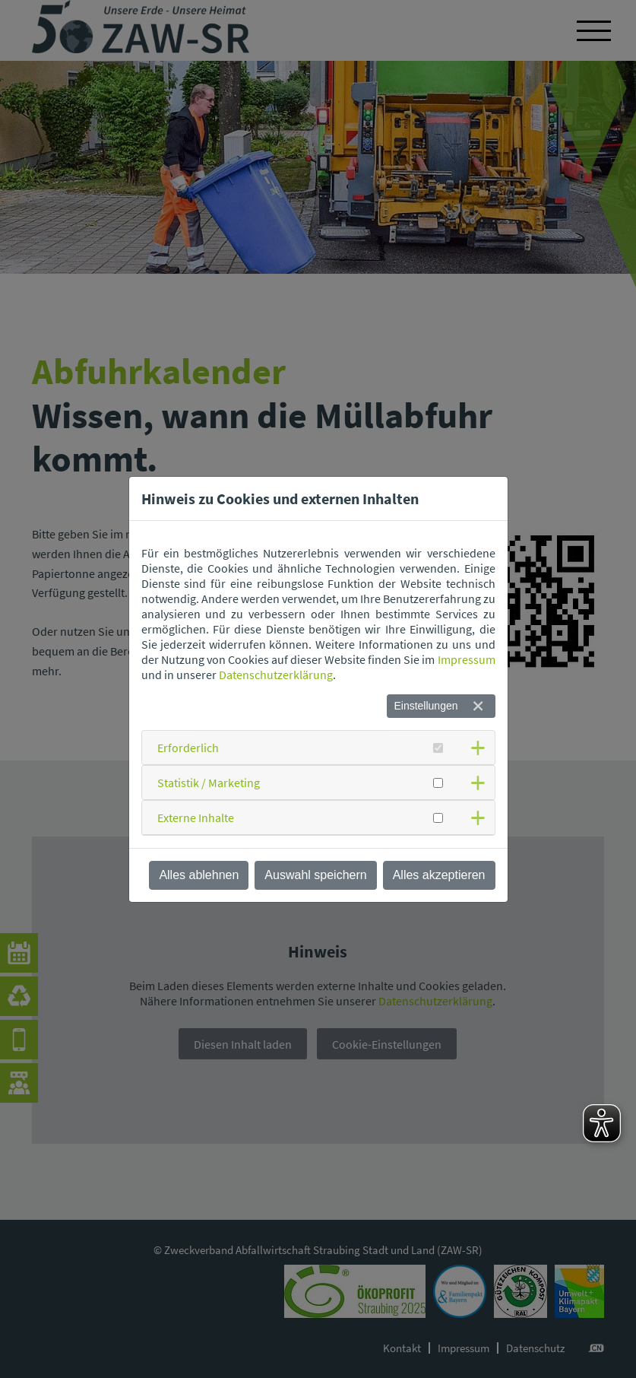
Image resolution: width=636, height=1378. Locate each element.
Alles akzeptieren (439, 874)
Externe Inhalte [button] (195, 817)
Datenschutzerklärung (276, 674)
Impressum (466, 659)
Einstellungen (425, 706)
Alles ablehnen (199, 874)
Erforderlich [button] (188, 747)
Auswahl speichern (315, 874)
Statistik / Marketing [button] (208, 782)
